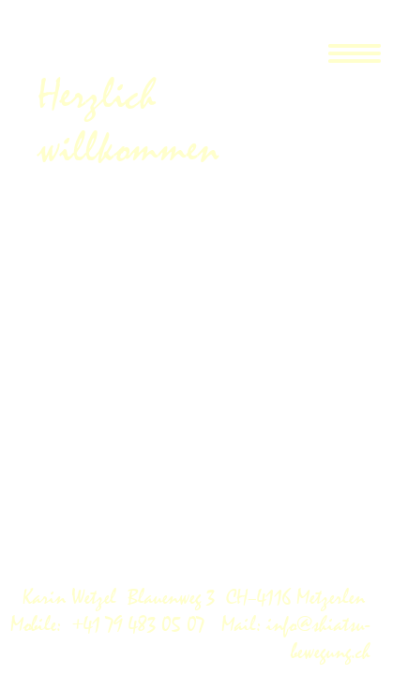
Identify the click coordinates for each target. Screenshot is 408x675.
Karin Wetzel (75, 597)
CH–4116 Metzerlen (298, 597)
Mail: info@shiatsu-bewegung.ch (293, 638)
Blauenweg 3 (177, 597)
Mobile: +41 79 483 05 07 (113, 624)
